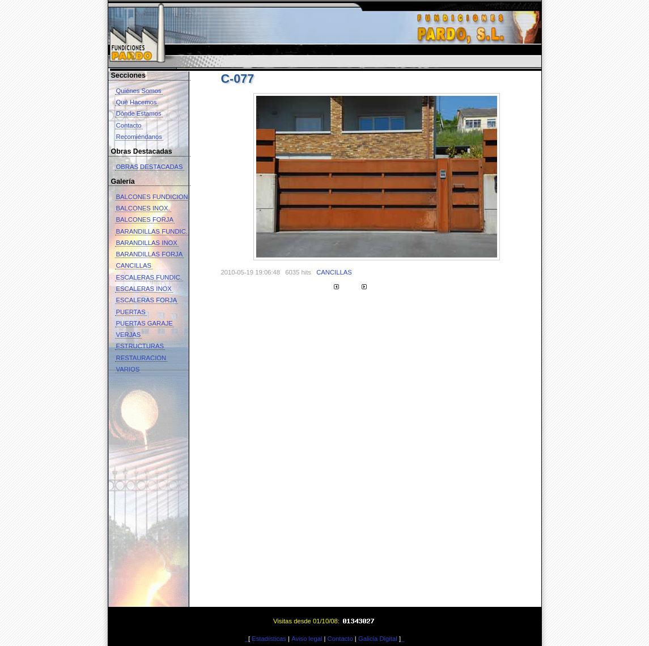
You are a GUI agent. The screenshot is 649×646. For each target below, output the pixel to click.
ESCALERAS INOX (144, 288)
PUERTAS (131, 312)
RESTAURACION (141, 357)
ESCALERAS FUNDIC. (149, 277)
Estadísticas (269, 638)
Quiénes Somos (139, 90)
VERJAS (128, 334)
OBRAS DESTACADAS (149, 166)
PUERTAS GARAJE (144, 323)
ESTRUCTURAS (140, 346)
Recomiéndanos (139, 136)
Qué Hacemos (136, 102)
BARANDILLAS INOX (146, 242)
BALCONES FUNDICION (152, 196)
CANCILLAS (134, 265)
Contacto (129, 125)
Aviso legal (306, 638)
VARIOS (128, 369)
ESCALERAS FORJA (146, 300)
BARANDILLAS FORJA (149, 254)
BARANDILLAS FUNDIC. (152, 231)
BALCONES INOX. (143, 208)
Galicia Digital (377, 638)
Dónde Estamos (139, 113)
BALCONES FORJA (144, 219)
